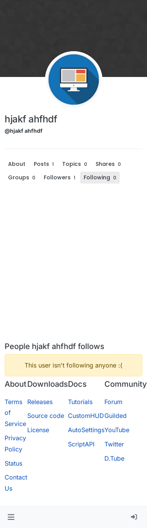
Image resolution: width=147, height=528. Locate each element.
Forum (113, 402)
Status (13, 463)
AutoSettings (86, 430)
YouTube (116, 430)
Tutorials (80, 402)
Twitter (114, 444)
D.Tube (114, 458)
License (38, 430)
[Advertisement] (72, 266)
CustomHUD (86, 415)
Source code (45, 415)
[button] (11, 517)
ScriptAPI (81, 444)
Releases (40, 402)
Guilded (115, 415)
